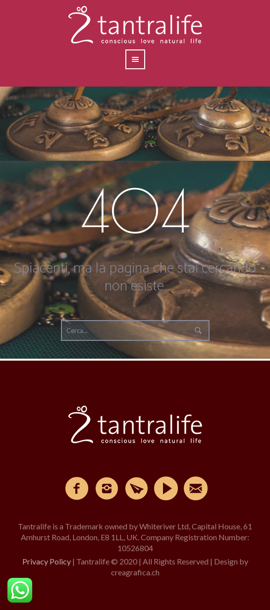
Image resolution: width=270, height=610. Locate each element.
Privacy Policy (46, 561)
